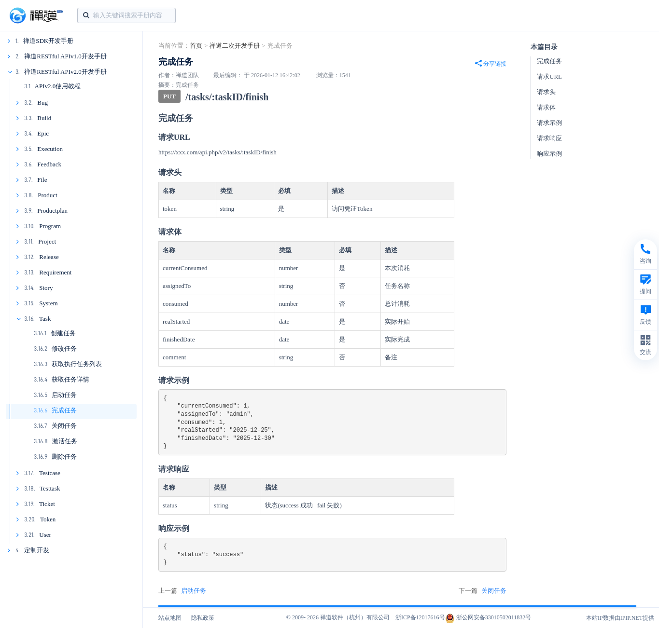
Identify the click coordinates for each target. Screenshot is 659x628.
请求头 (546, 92)
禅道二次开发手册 (235, 45)
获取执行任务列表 (77, 364)
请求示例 (549, 122)
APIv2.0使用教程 (58, 86)
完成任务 (64, 410)
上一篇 (182, 591)
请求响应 (549, 138)
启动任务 (64, 394)
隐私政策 (202, 617)
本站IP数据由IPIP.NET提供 (620, 617)
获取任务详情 (70, 379)
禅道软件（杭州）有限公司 (355, 617)
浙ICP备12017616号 (420, 617)
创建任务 (63, 333)
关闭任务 (64, 425)
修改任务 (64, 348)
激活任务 (64, 441)
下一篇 (482, 591)
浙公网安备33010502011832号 (488, 617)
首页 (196, 45)
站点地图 (170, 617)
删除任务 (64, 456)
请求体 (546, 107)
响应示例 (549, 153)
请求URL (549, 76)
